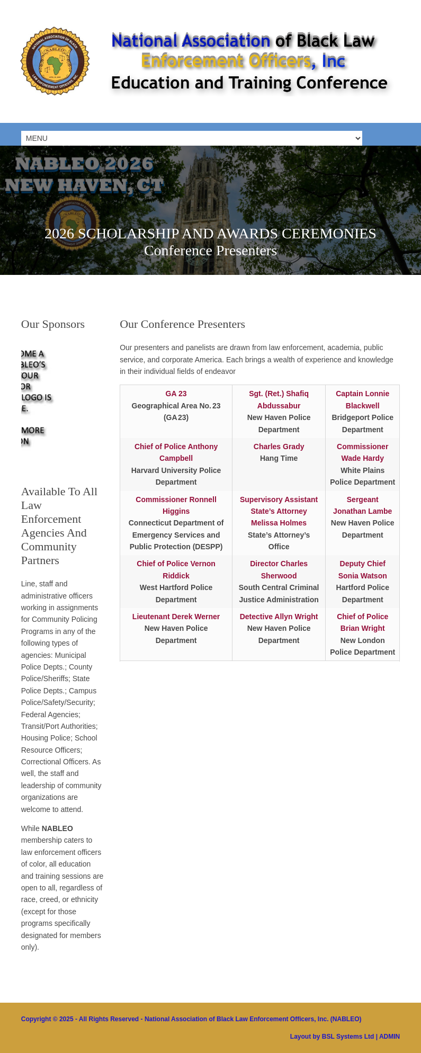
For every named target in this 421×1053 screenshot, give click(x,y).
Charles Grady (279, 446)
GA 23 (176, 393)
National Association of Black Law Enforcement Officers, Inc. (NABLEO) (253, 1019)
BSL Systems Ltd (348, 1036)
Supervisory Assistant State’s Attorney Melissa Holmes (279, 511)
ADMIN (389, 1036)
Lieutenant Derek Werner (176, 616)
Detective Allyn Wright (279, 616)
